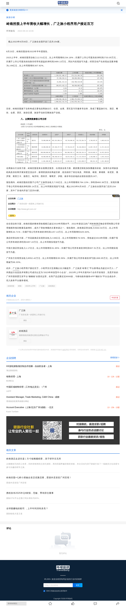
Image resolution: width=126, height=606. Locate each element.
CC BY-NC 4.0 (101, 350)
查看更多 (115, 357)
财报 (19, 286)
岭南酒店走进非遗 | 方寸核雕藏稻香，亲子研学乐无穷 (33, 459)
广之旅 (42, 182)
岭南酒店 (96, 224)
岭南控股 (11, 286)
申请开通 (115, 298)
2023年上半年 (30, 286)
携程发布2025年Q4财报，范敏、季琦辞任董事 (30, 493)
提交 (77, 585)
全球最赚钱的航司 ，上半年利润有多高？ (27, 508)
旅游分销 (10, 17)
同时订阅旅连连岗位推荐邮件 (55, 591)
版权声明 (65, 350)
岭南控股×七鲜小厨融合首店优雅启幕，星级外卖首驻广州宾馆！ (39, 477)
